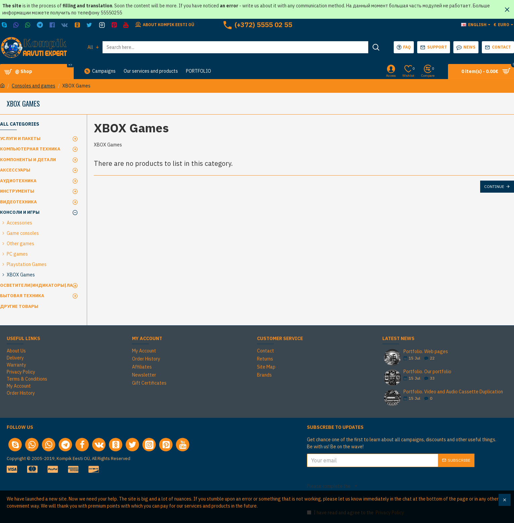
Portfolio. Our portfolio (427, 371)
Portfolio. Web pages (425, 351)
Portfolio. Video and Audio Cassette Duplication (453, 391)
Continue (494, 186)
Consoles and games (33, 86)
